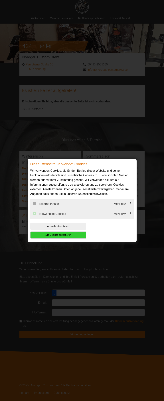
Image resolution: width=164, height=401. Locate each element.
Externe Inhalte (46, 208)
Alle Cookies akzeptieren (110, 230)
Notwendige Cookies (49, 218)
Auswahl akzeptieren (53, 230)
